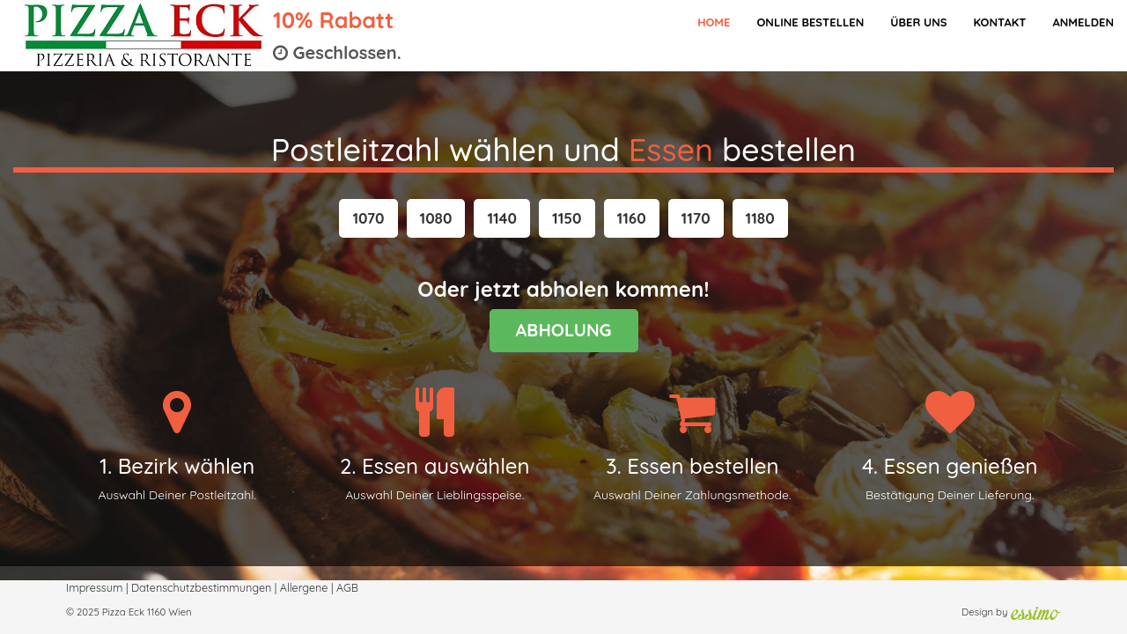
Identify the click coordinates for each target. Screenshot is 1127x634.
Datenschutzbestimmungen (201, 587)
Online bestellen (810, 22)
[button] (368, 218)
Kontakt (999, 22)
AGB (347, 587)
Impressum (94, 587)
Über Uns (918, 22)
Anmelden (1083, 22)
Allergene (304, 587)
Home (713, 22)
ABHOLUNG (564, 330)
